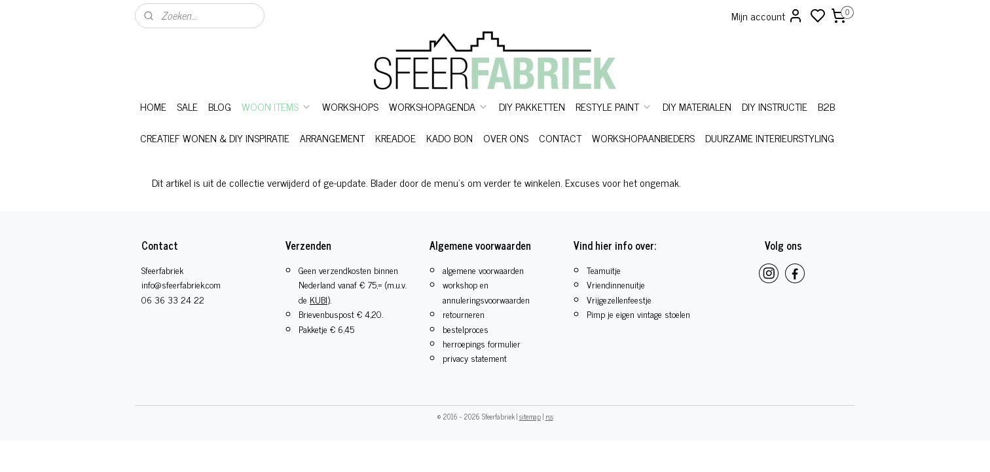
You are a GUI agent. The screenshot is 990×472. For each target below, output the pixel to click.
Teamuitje (604, 269)
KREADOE (395, 137)
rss (549, 416)
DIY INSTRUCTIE (774, 106)
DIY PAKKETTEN (532, 106)
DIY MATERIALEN (697, 106)
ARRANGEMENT (332, 137)
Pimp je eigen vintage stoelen (638, 313)
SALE (187, 106)
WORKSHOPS (350, 106)
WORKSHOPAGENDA (438, 106)
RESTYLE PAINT (614, 106)
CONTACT (560, 137)
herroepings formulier (482, 343)
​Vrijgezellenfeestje (619, 299)
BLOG (219, 106)
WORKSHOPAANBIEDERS (643, 137)
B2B (826, 106)
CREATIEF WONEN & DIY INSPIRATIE (214, 137)
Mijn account (767, 15)
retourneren (464, 313)
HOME (153, 106)
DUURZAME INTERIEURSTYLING (769, 137)
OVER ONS (505, 137)
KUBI (318, 299)
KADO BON (449, 137)
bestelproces (465, 328)
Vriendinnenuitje (616, 284)
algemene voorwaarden (483, 269)
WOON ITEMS (277, 106)
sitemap (530, 416)
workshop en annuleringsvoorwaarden (486, 291)
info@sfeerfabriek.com (181, 284)
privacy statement (475, 357)
